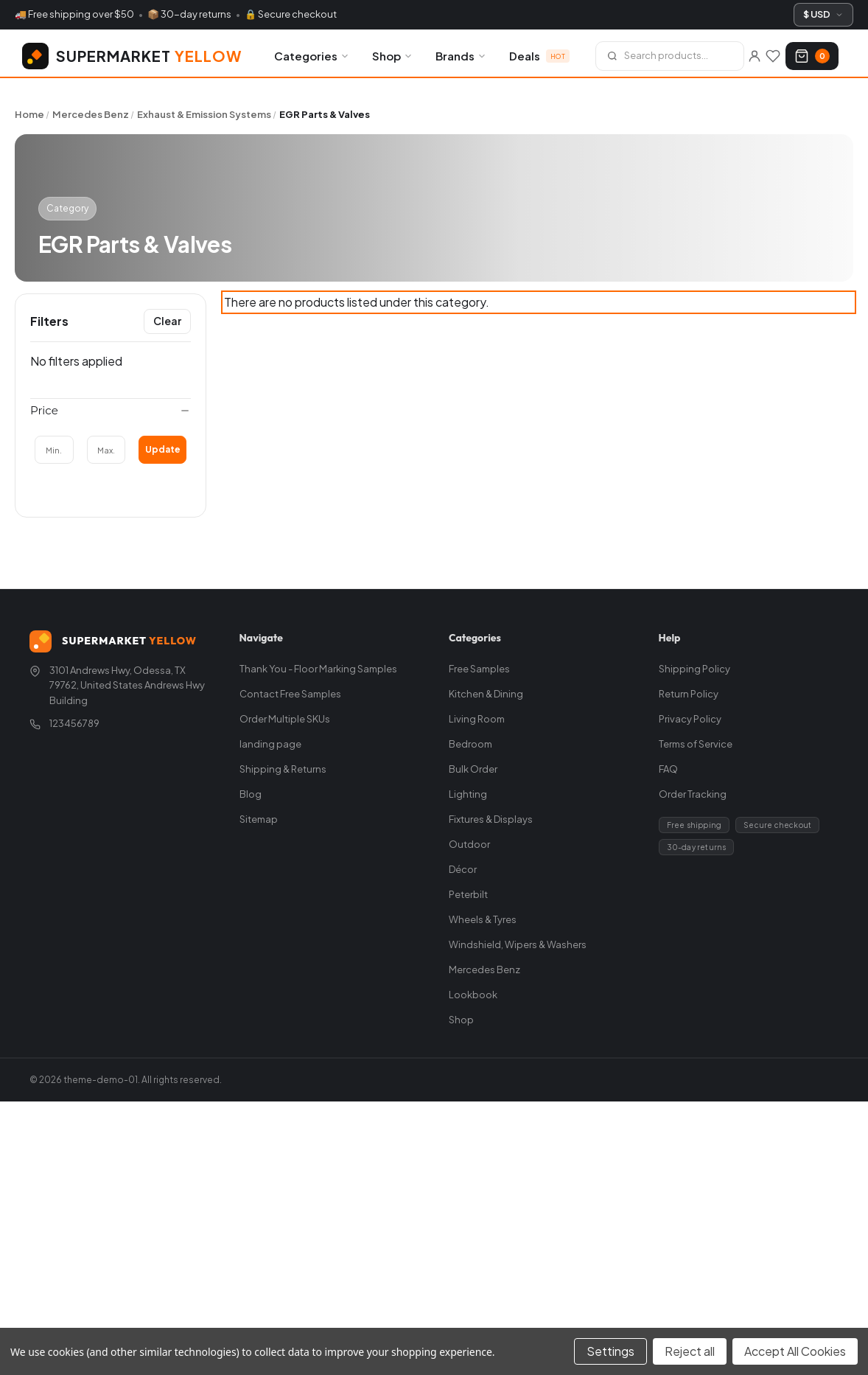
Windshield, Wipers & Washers (518, 944)
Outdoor (469, 844)
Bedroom (470, 744)
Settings (610, 1351)
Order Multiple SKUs (284, 719)
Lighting (468, 794)
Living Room (477, 719)
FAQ (668, 769)
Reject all (690, 1351)
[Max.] (106, 450)
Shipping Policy (694, 669)
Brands (461, 56)
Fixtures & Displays (491, 819)
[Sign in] (754, 56)
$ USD (823, 14)
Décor (463, 869)
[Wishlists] (772, 56)
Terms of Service (695, 744)
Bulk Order (473, 769)
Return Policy (688, 694)
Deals (539, 56)
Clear (167, 320)
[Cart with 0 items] (812, 56)
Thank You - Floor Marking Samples (318, 669)
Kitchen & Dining (486, 694)
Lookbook (473, 994)
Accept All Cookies (795, 1351)
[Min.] (54, 450)
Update (163, 449)
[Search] (669, 56)
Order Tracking (693, 794)
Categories (312, 56)
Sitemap (258, 819)
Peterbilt (468, 894)
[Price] (110, 411)
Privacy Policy (690, 719)
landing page (270, 744)
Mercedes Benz (484, 969)
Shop (392, 56)
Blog (250, 794)
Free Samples (479, 669)
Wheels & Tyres (483, 919)
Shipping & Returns (282, 769)
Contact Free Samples (290, 694)
